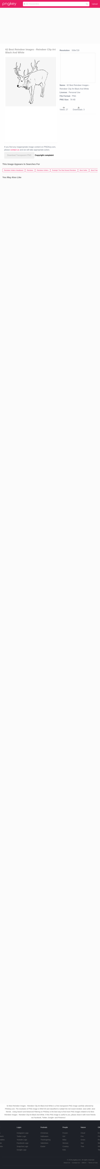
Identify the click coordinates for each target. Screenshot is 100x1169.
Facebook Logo (22, 1143)
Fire (82, 1136)
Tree (82, 1146)
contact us (14, 150)
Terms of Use (93, 1163)
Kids (64, 1150)
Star (82, 1143)
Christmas (44, 1133)
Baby (64, 1140)
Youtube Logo (22, 1140)
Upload (95, 4)
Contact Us (76, 1163)
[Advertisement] (50, 26)
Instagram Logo (22, 1133)
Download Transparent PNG (19, 155)
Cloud (83, 1133)
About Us (67, 1163)
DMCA (84, 1163)
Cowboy (65, 1146)
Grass (83, 1140)
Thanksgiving (46, 1140)
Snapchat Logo (22, 1146)
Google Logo (21, 1150)
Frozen (65, 1133)
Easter (43, 1146)
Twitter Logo (21, 1136)
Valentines (44, 1143)
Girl (63, 1136)
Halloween (44, 1136)
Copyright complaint (44, 155)
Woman (65, 1143)
